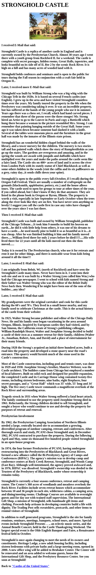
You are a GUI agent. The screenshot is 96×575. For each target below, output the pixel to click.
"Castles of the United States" (30, 566)
